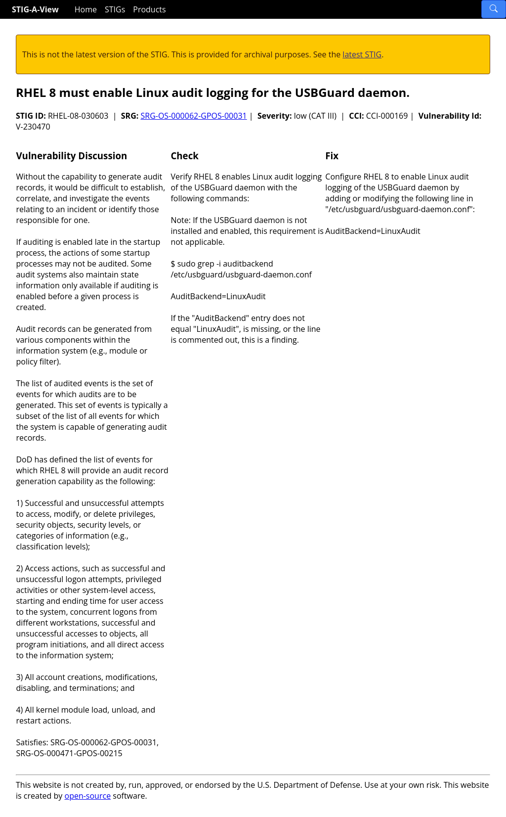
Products (149, 9)
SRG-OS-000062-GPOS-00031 (193, 115)
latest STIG (361, 54)
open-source (88, 795)
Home (86, 9)
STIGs (115, 9)
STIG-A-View (35, 9)
